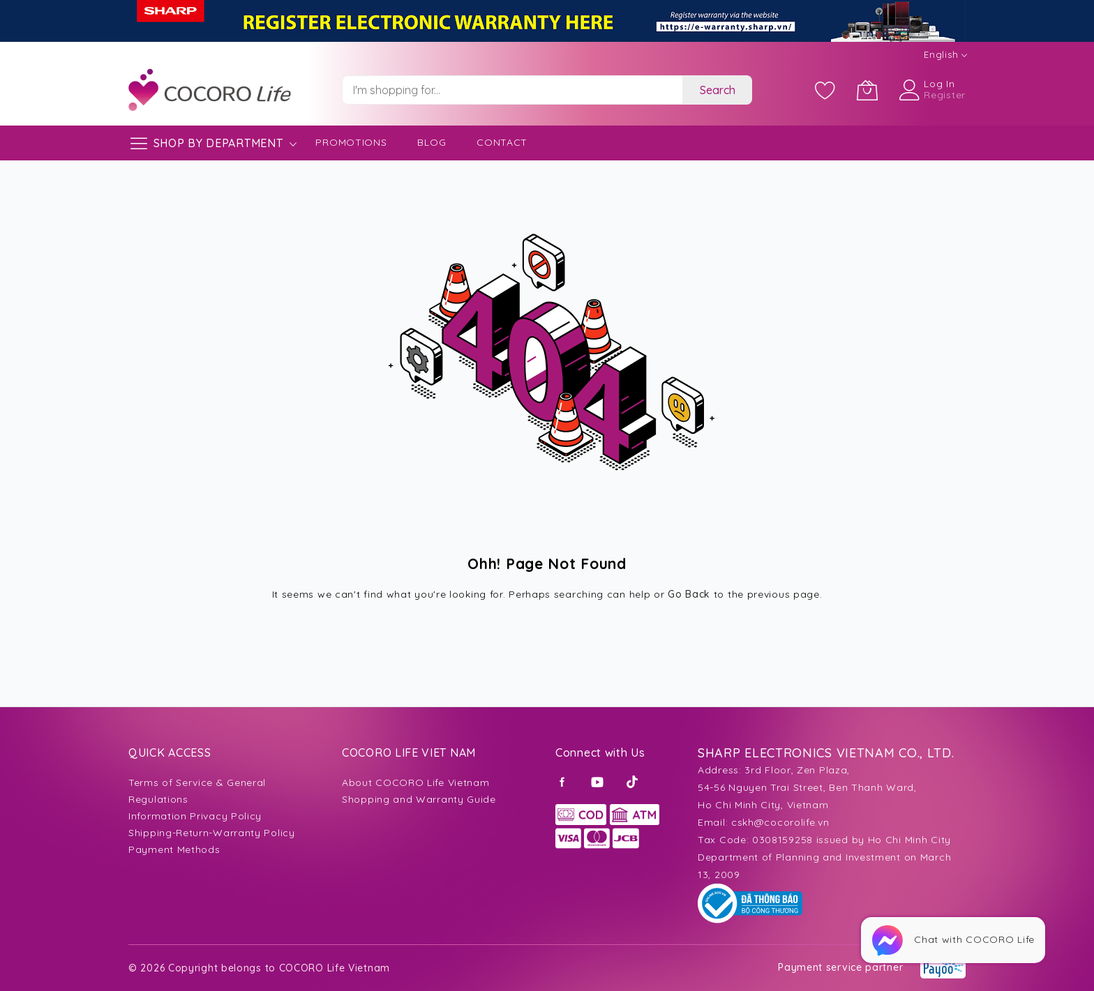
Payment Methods (174, 849)
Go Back (689, 594)
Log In (939, 83)
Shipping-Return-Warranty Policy (211, 832)
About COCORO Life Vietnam (416, 782)
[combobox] (512, 90)
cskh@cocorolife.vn (780, 822)
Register (945, 95)
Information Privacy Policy (195, 816)
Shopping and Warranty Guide (419, 799)
